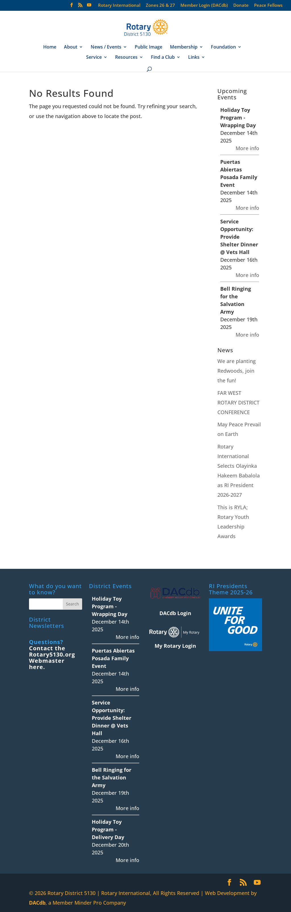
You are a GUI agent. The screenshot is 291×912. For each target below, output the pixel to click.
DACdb (37, 902)
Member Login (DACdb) (204, 5)
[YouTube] (89, 7)
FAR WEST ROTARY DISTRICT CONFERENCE (238, 402)
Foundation (223, 47)
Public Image (148, 47)
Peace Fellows (268, 5)
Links (193, 57)
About (70, 47)
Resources (126, 57)
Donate (241, 5)
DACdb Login (175, 613)
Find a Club (163, 57)
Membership (184, 47)
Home (49, 47)
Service (94, 57)
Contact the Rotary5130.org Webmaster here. (52, 657)
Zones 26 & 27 (160, 5)
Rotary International (119, 5)
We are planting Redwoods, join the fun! (236, 371)
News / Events (106, 47)
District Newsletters (46, 623)
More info (247, 148)
